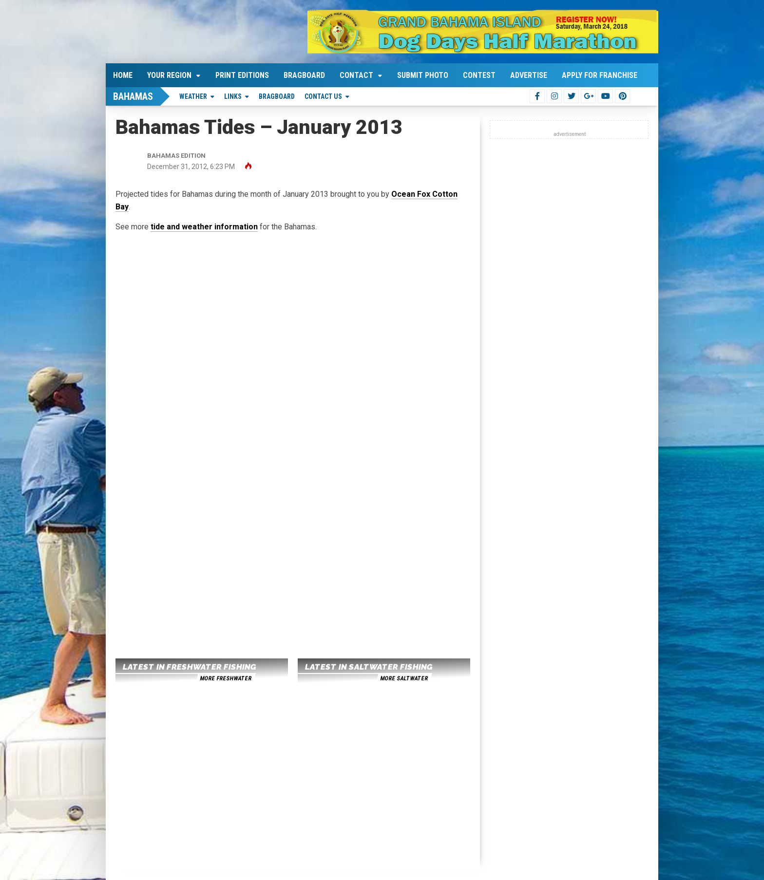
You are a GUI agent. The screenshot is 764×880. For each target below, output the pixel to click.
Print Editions (242, 75)
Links (233, 96)
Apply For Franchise (599, 75)
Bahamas (133, 96)
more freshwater (225, 678)
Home (123, 75)
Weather (193, 96)
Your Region (169, 75)
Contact (356, 75)
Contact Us (323, 96)
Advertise (528, 75)
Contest (479, 75)
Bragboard (304, 75)
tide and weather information (204, 226)
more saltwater (404, 678)
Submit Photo (422, 75)
